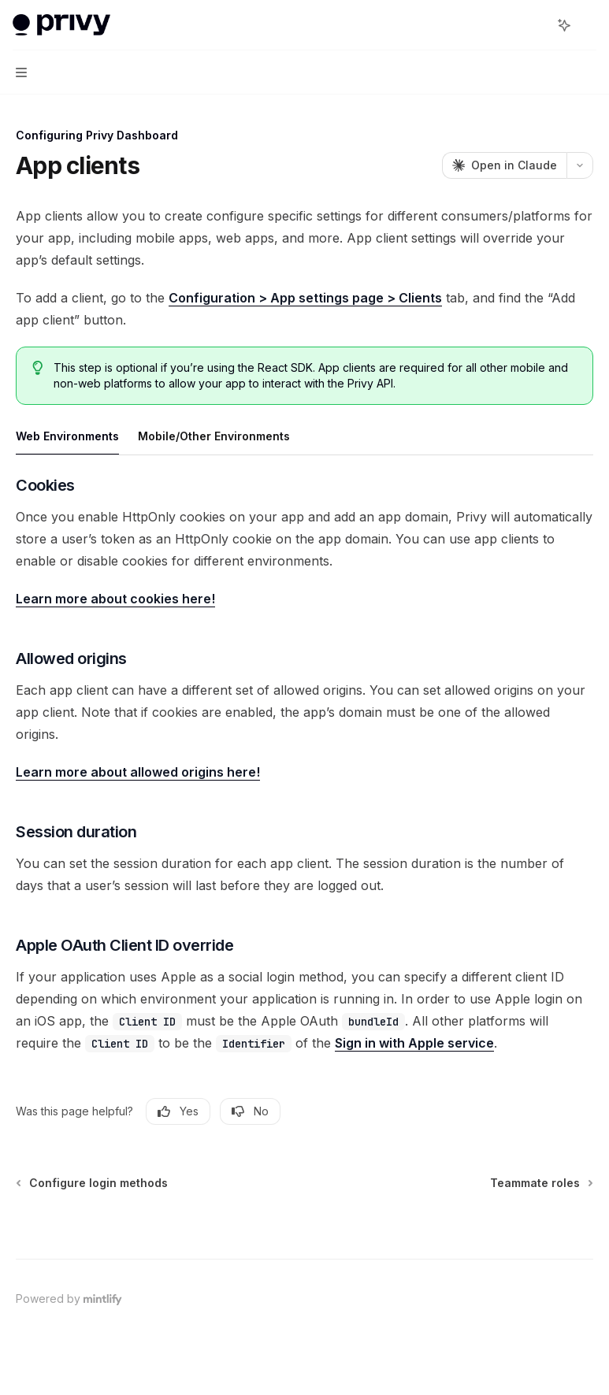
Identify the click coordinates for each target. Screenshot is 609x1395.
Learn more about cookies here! (115, 599)
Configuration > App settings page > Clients (305, 298)
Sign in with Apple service (414, 1043)
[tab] (67, 435)
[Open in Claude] (504, 165)
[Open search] (535, 25)
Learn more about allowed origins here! (138, 772)
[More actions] (588, 25)
